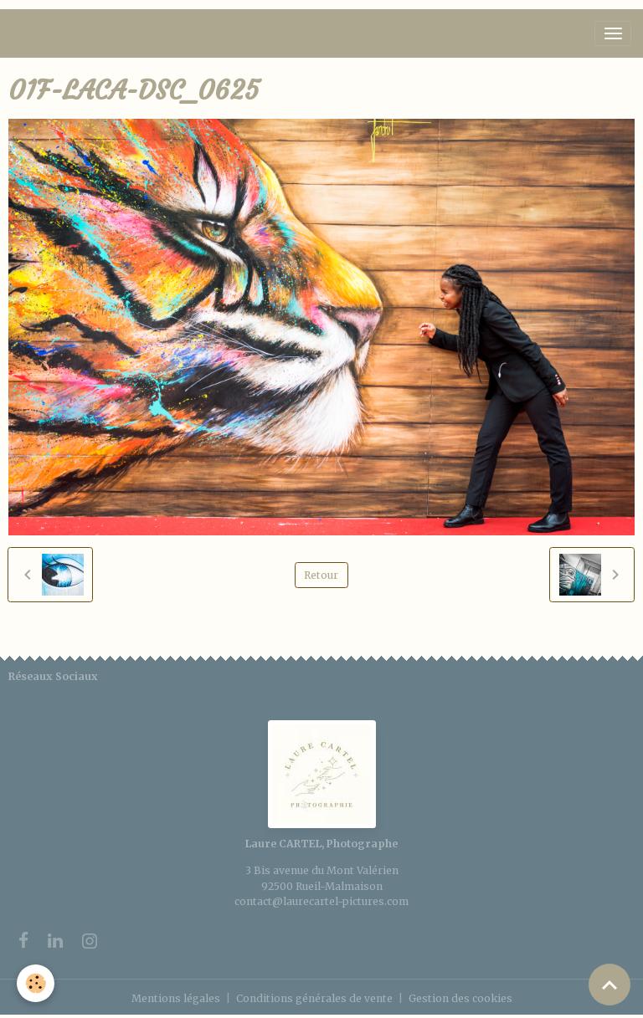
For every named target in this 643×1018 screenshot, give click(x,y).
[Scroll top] (609, 984)
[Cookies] (35, 983)
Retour (321, 575)
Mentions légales (175, 998)
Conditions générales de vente (314, 998)
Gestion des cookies (460, 998)
